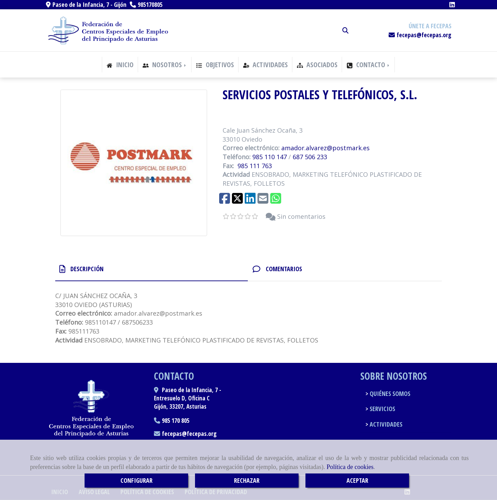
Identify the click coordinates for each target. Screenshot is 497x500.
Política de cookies (350, 466)
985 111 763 (254, 166)
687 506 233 (310, 157)
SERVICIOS (381, 409)
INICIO (120, 64)
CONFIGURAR (136, 480)
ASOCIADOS (317, 64)
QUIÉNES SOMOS (389, 393)
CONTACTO (368, 64)
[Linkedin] (452, 4)
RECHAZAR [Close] (247, 480)
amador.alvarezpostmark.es (325, 148)
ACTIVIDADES (265, 64)
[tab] (151, 269)
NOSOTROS (165, 64)
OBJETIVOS (215, 64)
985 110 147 (269, 157)
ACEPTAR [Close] (357, 480)
